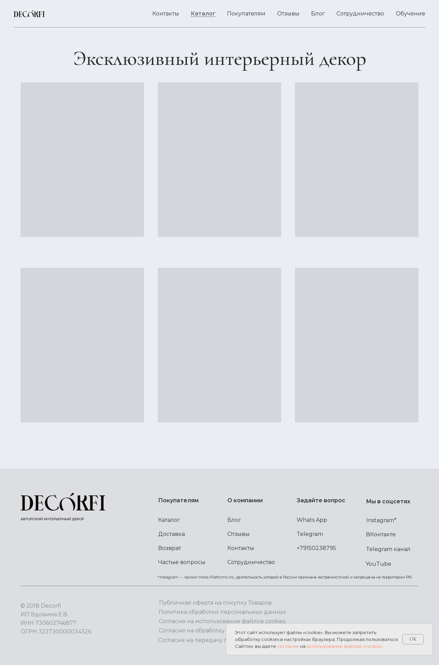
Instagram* (381, 520)
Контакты (165, 13)
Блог (318, 13)
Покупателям (246, 13)
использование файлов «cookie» (344, 646)
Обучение (410, 13)
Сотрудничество (360, 13)
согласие (288, 646)
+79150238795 (316, 548)
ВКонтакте (381, 534)
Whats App (312, 520)
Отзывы (288, 13)
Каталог (203, 13)
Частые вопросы (181, 562)
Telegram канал (388, 549)
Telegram (310, 534)
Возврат (169, 548)
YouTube (378, 564)
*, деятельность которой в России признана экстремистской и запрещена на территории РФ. (284, 577)
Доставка (171, 534)
